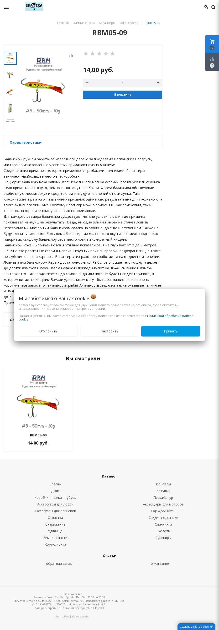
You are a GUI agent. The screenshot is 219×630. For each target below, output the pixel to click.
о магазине (160, 563)
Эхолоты (163, 531)
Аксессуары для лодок (55, 504)
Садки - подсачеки (163, 517)
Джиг (55, 491)
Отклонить (48, 331)
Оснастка (55, 517)
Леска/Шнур (163, 497)
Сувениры (163, 537)
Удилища (55, 531)
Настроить (109, 331)
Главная (63, 23)
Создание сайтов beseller (196, 626)
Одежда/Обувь (163, 511)
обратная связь (59, 563)
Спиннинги (163, 524)
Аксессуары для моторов (163, 504)
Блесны (55, 484)
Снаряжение (55, 524)
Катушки (163, 491)
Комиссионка (55, 544)
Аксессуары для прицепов (55, 511)
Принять (171, 331)
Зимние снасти (55, 537)
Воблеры (163, 484)
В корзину (122, 94)
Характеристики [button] (26, 142)
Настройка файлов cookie (72, 616)
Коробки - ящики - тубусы (55, 497)
